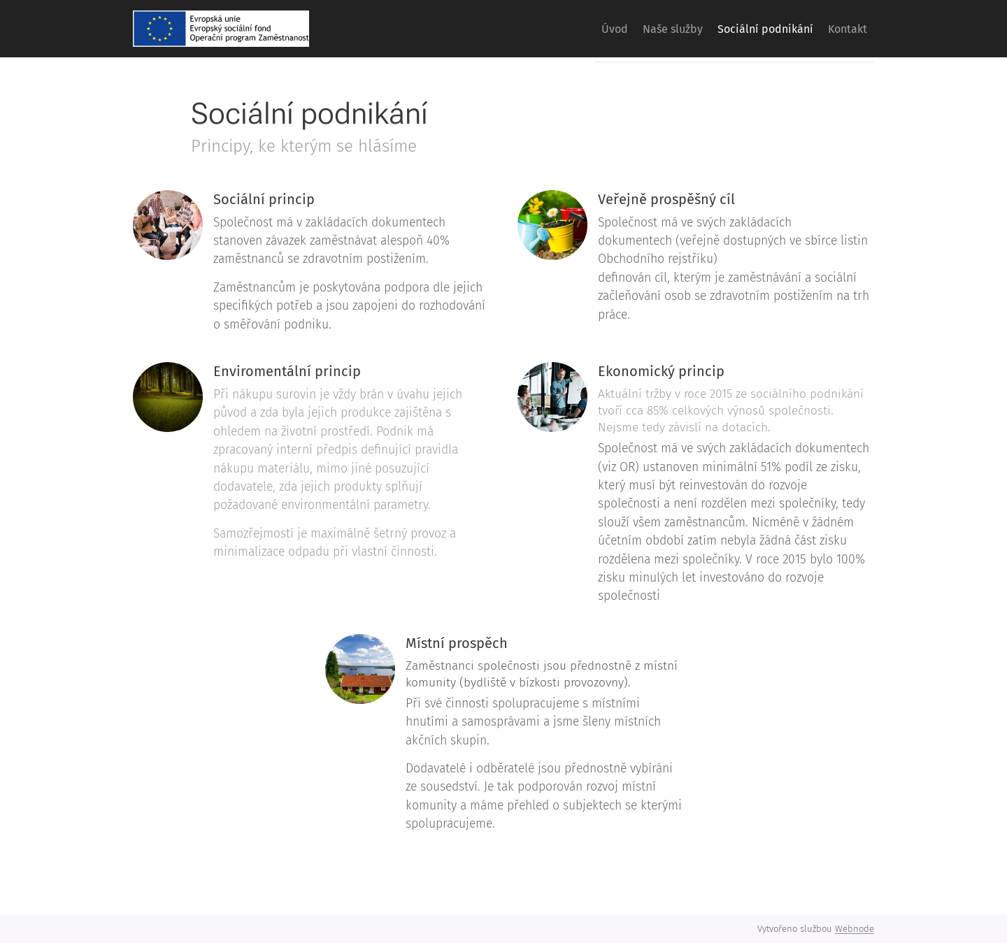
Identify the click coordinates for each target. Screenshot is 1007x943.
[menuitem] (578, 28)
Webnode (854, 928)
